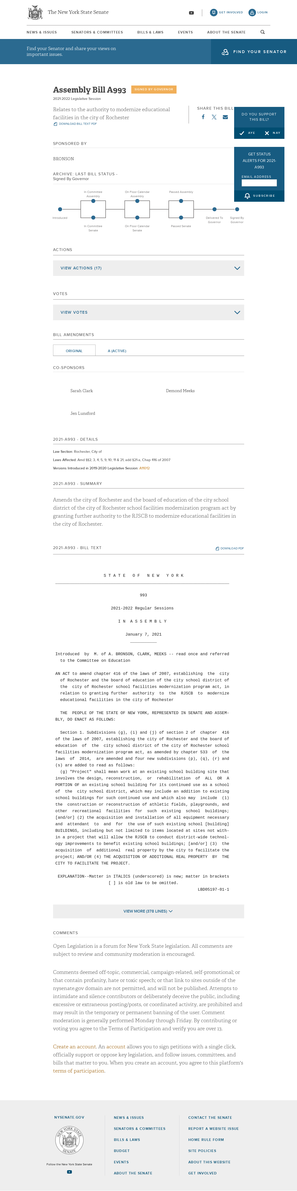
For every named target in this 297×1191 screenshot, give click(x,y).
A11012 (144, 468)
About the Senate (133, 1173)
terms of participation (78, 1071)
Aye (252, 133)
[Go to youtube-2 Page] (69, 1171)
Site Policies (202, 1151)
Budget (122, 1151)
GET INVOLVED (202, 1173)
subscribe (264, 196)
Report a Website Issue (213, 1129)
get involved (231, 12)
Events (185, 32)
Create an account (74, 1047)
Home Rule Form (206, 1140)
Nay (277, 133)
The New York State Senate (78, 12)
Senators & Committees (97, 32)
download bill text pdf (77, 124)
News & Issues (42, 32)
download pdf (232, 548)
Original (74, 351)
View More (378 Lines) (145, 911)
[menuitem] (42, 32)
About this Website (209, 1162)
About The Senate (226, 32)
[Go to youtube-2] (191, 12)
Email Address (257, 177)
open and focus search (263, 33)
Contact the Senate (210, 1118)
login (263, 12)
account (115, 1047)
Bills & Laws (150, 32)
